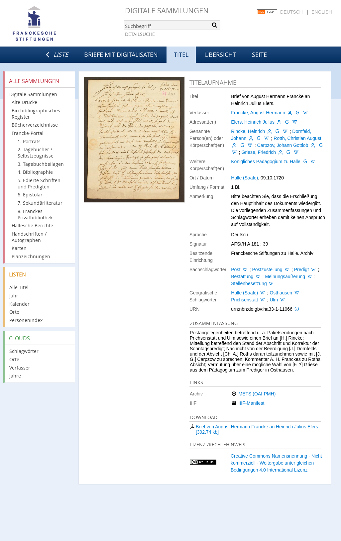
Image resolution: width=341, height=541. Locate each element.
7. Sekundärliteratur (40, 203)
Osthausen (281, 292)
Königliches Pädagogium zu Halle (265, 161)
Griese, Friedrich (259, 152)
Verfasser (19, 368)
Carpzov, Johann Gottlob (282, 145)
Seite (259, 54)
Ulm (274, 299)
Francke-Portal (28, 133)
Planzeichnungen (31, 256)
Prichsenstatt (244, 299)
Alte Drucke (24, 102)
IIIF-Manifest (251, 403)
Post (235, 269)
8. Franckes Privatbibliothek (35, 214)
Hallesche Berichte (32, 225)
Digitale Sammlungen (167, 10)
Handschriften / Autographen (29, 237)
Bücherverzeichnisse (35, 125)
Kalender (19, 304)
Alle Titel (19, 287)
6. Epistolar (30, 194)
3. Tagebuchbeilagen (41, 164)
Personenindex (26, 320)
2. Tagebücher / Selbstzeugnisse (36, 152)
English (321, 12)
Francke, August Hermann (258, 112)
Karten (19, 248)
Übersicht (220, 54)
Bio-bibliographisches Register (36, 113)
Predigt (301, 269)
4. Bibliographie (35, 172)
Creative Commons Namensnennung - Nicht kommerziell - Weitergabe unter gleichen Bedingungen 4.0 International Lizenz (276, 463)
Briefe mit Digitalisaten (121, 54)
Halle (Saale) (244, 177)
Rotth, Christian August (297, 138)
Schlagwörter (24, 351)
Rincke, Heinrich (248, 131)
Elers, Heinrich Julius (253, 122)
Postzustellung (267, 269)
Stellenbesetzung (249, 283)
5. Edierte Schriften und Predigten (39, 183)
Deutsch (291, 12)
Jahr (13, 295)
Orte (14, 312)
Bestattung (242, 276)
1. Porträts (29, 141)
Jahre (15, 376)
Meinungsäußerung (285, 276)
